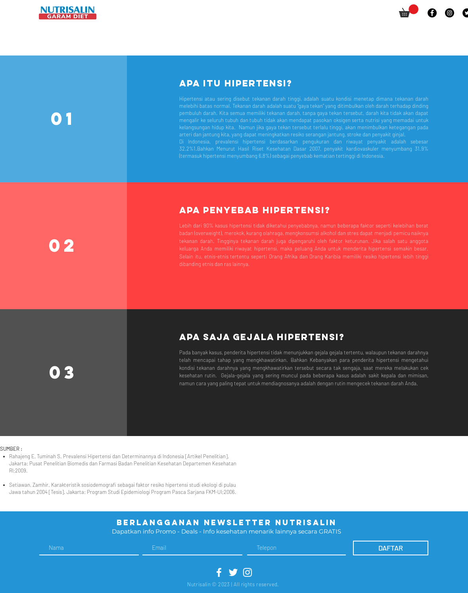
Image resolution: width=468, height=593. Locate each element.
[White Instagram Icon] (247, 572)
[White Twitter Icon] (233, 572)
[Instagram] (449, 12)
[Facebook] (432, 12)
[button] (408, 10)
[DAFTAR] (390, 548)
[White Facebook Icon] (219, 572)
